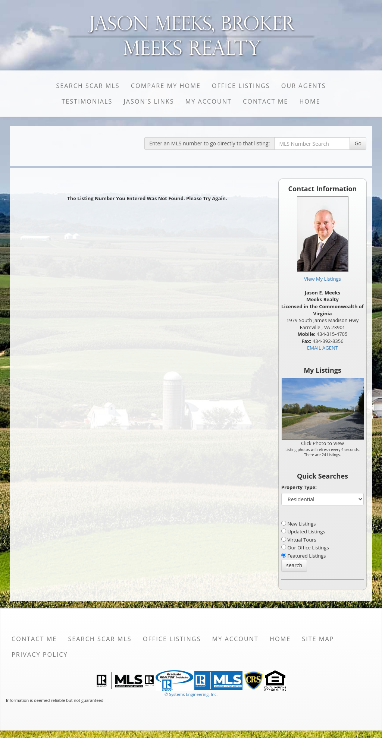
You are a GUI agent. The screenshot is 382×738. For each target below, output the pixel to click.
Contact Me (265, 101)
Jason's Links (148, 101)
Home (309, 101)
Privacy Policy (40, 654)
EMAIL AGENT (322, 347)
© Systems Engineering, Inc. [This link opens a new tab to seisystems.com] (191, 694)
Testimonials (87, 101)
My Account (208, 101)
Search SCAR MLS (87, 86)
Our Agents (303, 86)
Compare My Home (166, 86)
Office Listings (241, 86)
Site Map (318, 639)
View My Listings (322, 278)
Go (357, 143)
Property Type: (299, 487)
